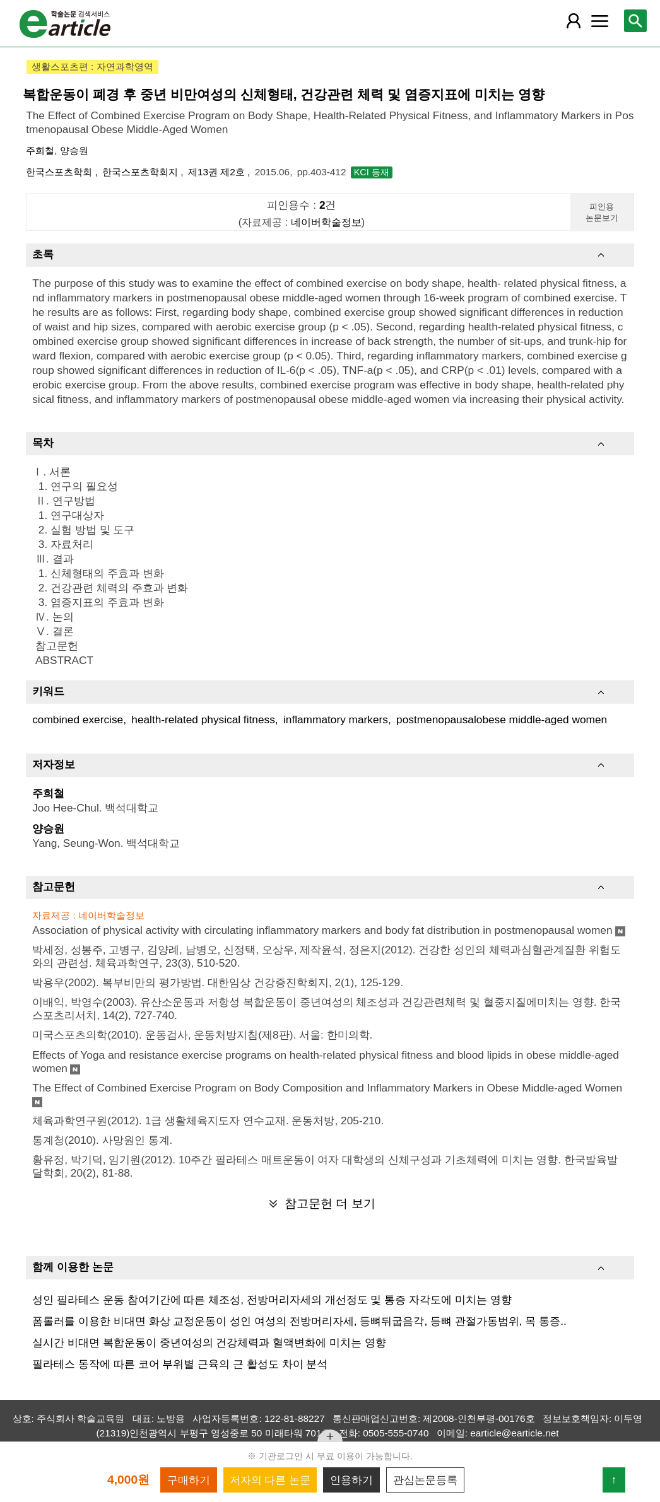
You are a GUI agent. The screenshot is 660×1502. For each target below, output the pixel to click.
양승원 (74, 150)
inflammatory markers (335, 719)
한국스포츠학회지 (141, 171)
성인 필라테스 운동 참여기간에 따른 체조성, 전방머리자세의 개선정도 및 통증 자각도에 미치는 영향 (271, 1299)
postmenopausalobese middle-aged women (501, 719)
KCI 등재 (371, 172)
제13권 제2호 (217, 171)
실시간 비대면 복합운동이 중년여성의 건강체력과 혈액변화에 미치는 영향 (209, 1342)
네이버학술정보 (326, 222)
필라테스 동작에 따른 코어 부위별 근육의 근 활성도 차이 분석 (179, 1364)
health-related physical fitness (202, 719)
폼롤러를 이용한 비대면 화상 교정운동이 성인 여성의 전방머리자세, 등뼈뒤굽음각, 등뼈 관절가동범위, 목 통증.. (299, 1321)
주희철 (40, 150)
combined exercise (77, 719)
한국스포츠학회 (60, 171)
